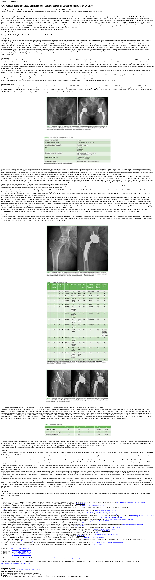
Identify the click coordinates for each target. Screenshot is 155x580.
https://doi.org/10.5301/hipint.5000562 (132, 524)
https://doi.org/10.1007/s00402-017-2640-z (142, 516)
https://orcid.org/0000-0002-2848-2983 (21, 553)
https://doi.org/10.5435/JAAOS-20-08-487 (93, 505)
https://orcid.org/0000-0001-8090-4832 (21, 550)
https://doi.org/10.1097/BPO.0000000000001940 (110, 542)
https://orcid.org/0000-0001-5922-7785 (81, 558)
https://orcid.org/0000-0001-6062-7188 (22, 551)
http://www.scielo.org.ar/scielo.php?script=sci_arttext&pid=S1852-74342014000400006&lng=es (47, 541)
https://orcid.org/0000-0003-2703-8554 (20, 548)
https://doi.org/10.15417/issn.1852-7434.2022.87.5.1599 (16, 563)
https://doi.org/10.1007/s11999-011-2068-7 (121, 519)
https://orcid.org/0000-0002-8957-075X (22, 552)
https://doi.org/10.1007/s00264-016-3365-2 (110, 517)
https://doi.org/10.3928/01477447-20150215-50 (93, 537)
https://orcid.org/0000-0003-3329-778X (21, 555)
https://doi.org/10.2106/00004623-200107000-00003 (130, 502)
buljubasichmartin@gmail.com (61, 558)
